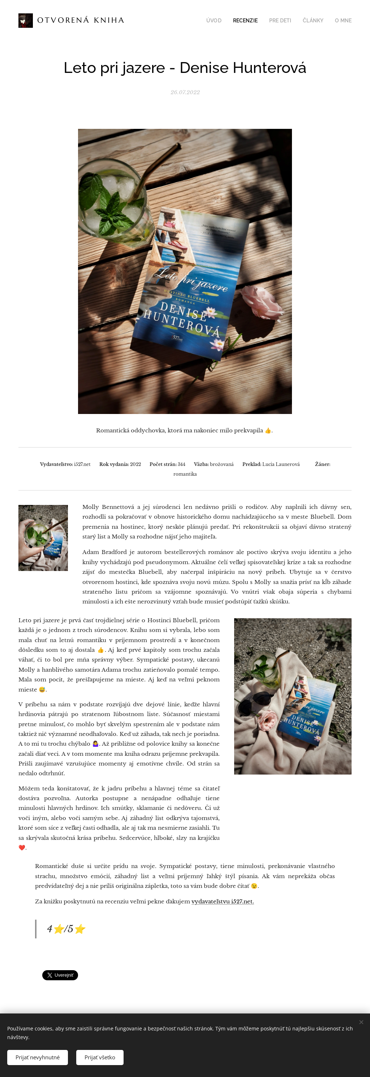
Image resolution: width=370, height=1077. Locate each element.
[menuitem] (223, 21)
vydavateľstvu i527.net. (223, 901)
